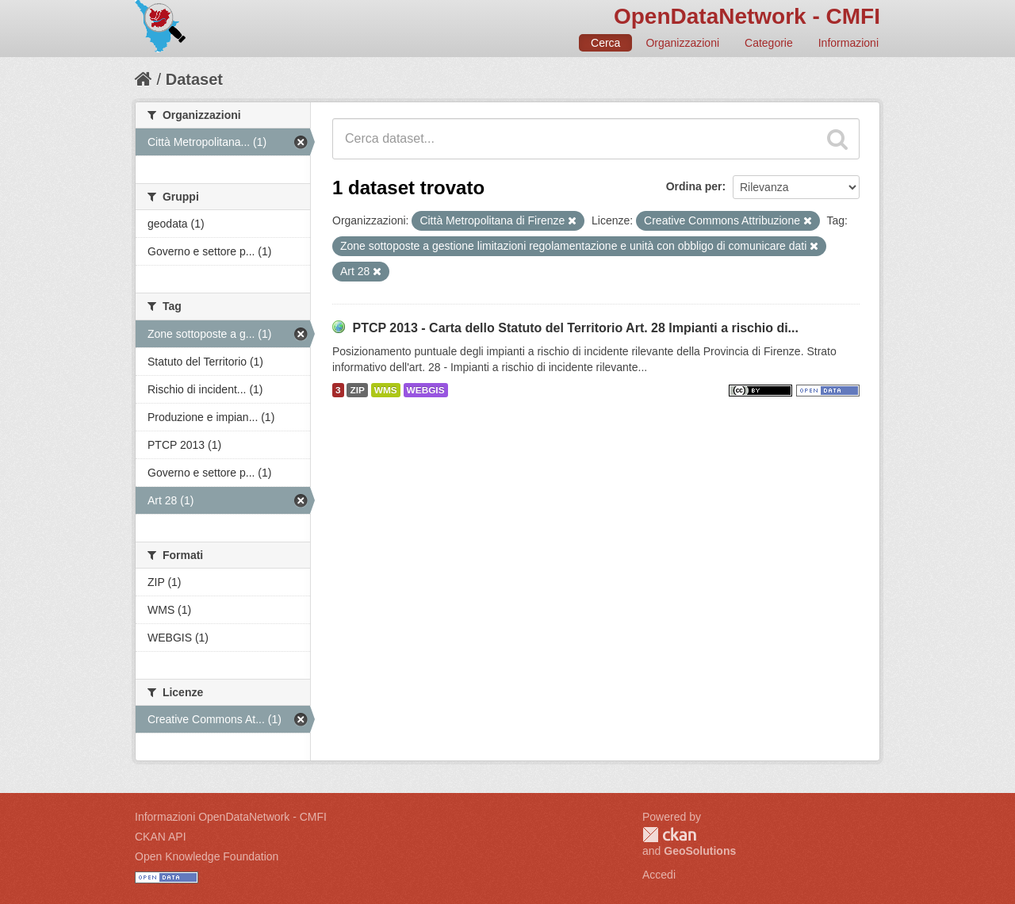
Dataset (194, 79)
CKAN (669, 834)
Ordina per (694, 186)
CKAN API (160, 836)
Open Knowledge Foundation (206, 856)
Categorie (769, 42)
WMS (385, 390)
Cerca (605, 42)
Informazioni (848, 42)
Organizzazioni (682, 42)
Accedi (659, 874)
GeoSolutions (700, 851)
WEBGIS (426, 390)
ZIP (357, 390)
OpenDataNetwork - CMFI (747, 16)
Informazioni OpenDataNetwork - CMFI (231, 816)
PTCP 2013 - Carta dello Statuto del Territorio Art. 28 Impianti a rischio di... (575, 328)
